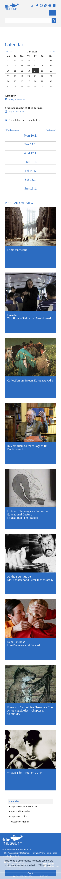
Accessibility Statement (19, 852)
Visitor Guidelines (49, 852)
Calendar (14, 801)
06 (28, 65)
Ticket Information (19, 821)
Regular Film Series (19, 811)
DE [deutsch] (32, 5)
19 (22, 76)
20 (28, 76)
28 (15, 60)
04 (15, 65)
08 (42, 65)
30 (28, 60)
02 (51, 60)
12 (22, 70)
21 (35, 76)
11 (15, 70)
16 (51, 70)
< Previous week (12, 130)
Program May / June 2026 (23, 806)
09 (51, 65)
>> (54, 51)
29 (22, 60)
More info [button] (45, 865)
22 (42, 76)
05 (22, 65)
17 (8, 76)
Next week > (51, 130)
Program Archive (18, 816)
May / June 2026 (15, 99)
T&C (4, 852)
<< (7, 51)
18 (15, 76)
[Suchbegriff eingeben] (28, 20)
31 (35, 60)
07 (35, 65)
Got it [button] (30, 873)
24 (8, 81)
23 (51, 76)
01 (42, 60)
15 (42, 70)
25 (15, 81)
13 (28, 70)
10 (8, 70)
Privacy (35, 852)
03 (8, 65)
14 (35, 70)
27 (8, 60)
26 (22, 81)
